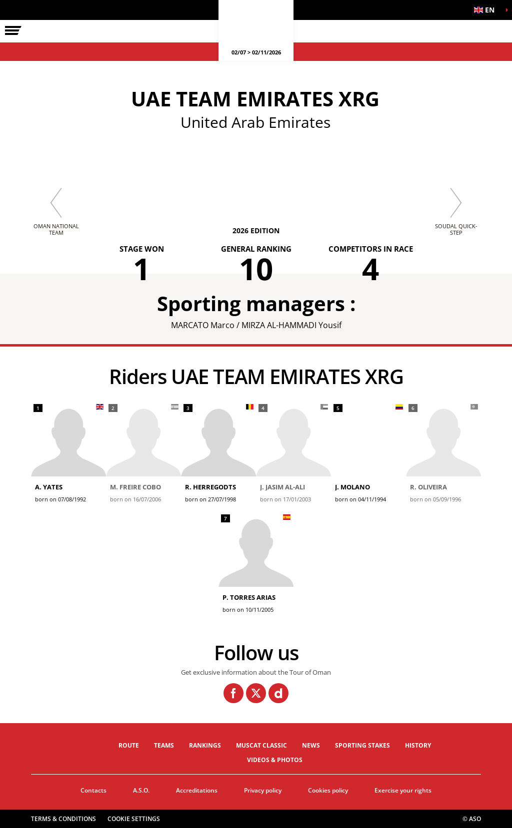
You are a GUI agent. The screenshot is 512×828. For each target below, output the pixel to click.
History (418, 745)
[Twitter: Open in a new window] (256, 693)
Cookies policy (328, 790)
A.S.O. (141, 790)
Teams (164, 745)
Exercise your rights (403, 790)
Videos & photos (274, 760)
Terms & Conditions (63, 819)
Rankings (205, 745)
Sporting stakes (362, 745)
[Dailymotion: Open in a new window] (278, 693)
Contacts (93, 790)
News (311, 745)
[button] (487, 10)
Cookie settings (134, 819)
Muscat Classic (261, 745)
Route (128, 745)
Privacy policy (263, 790)
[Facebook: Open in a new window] (234, 693)
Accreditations (197, 790)
